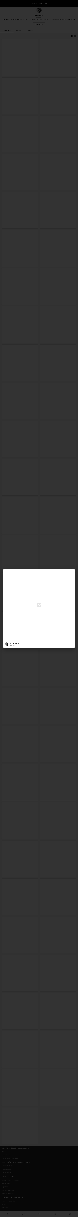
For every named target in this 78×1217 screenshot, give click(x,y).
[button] (39, 644)
